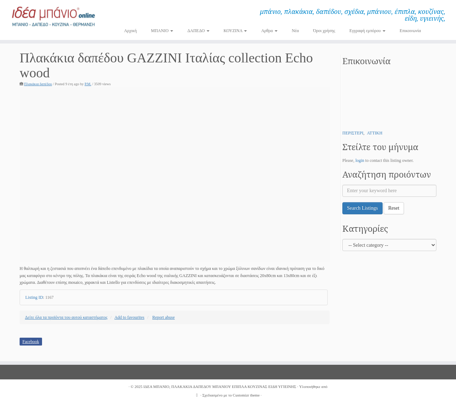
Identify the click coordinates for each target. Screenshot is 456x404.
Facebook (30, 341)
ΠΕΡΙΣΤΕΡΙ (352, 133)
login (360, 160)
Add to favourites (129, 317)
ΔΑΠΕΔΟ (198, 30)
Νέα (295, 30)
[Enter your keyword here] (389, 191)
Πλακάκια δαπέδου (38, 84)
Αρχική (130, 30)
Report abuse (163, 317)
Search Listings (362, 208)
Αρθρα (269, 30)
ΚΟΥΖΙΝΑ (235, 30)
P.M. (87, 84)
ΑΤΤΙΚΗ (374, 133)
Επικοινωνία (410, 30)
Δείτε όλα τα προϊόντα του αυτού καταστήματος (66, 317)
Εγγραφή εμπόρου (367, 30)
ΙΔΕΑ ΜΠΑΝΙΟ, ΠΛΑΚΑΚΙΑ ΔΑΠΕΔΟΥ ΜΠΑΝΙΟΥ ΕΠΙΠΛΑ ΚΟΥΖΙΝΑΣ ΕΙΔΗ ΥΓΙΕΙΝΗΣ (219, 386)
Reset (393, 208)
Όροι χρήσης (324, 30)
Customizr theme (246, 395)
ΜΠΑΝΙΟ (162, 30)
